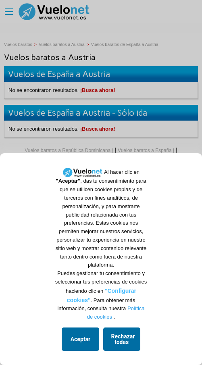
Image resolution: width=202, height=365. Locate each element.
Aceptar (81, 339)
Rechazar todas (123, 339)
